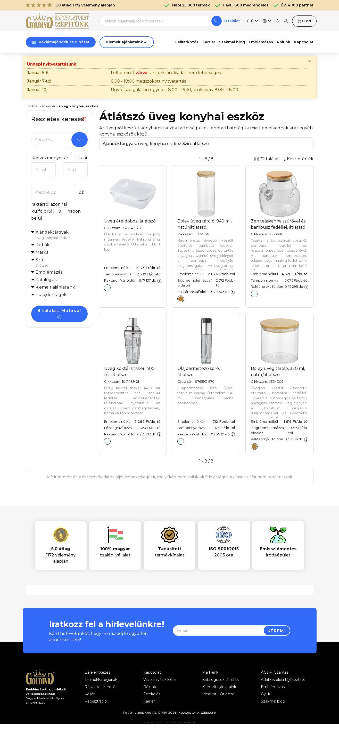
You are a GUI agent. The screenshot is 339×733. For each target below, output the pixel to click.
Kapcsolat (303, 42)
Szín (61, 262)
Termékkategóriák (101, 679)
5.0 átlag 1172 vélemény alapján (70, 5)
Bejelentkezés (97, 672)
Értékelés (151, 694)
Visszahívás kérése (160, 679)
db (304, 21)
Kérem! (277, 630)
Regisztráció (96, 701)
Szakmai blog (232, 42)
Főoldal (32, 106)
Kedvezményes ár (49, 157)
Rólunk (283, 42)
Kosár (90, 694)
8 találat (232, 21)
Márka (42, 252)
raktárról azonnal (49, 204)
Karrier (208, 42)
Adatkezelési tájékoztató (283, 679)
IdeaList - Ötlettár (218, 694)
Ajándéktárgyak (61, 235)
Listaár (81, 157)
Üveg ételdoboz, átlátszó (130, 221)
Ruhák (42, 244)
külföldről (41, 211)
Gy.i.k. (266, 694)
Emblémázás (261, 42)
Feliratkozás (187, 42)
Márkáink (210, 672)
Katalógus (46, 279)
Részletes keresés (101, 686)
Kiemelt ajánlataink (219, 686)
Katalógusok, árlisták (220, 679)
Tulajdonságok (51, 294)
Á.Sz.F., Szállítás (274, 672)
